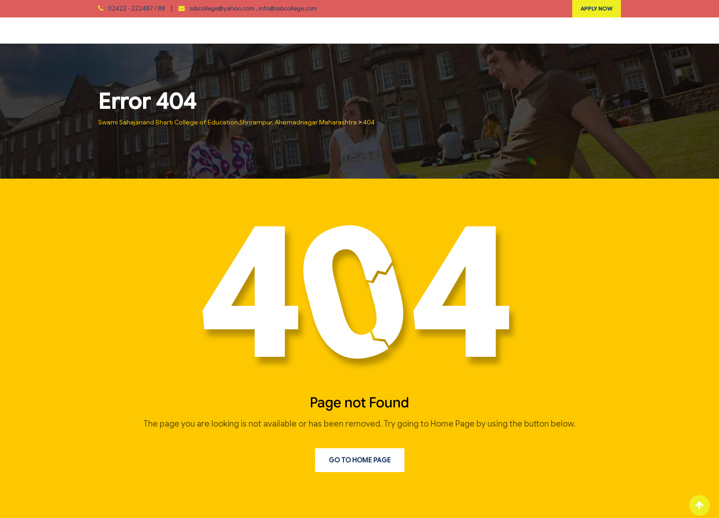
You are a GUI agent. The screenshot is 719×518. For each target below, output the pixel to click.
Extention (336, 30)
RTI (450, 30)
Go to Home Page (360, 460)
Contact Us (564, 30)
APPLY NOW (597, 8)
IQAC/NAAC (282, 30)
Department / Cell (215, 30)
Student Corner (400, 30)
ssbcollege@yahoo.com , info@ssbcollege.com (253, 8)
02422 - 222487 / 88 (136, 8)
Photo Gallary (498, 30)
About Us (150, 30)
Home (108, 30)
